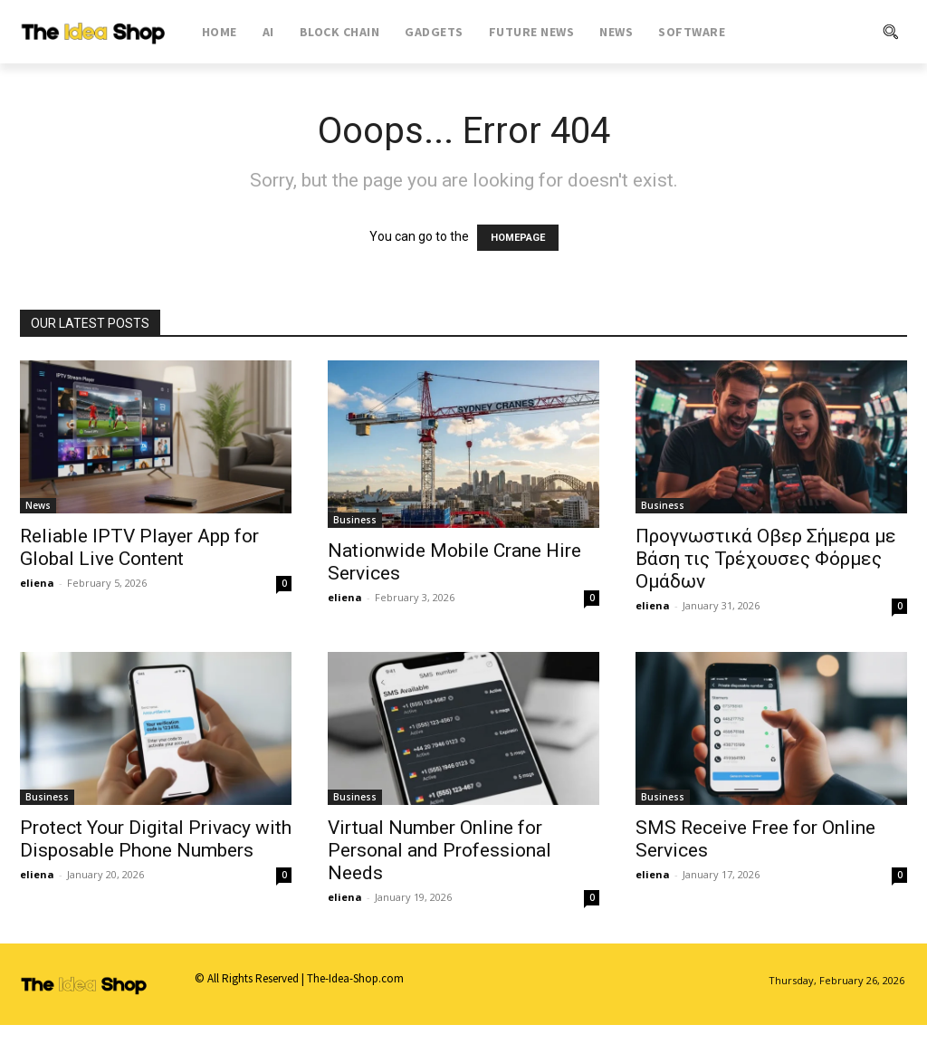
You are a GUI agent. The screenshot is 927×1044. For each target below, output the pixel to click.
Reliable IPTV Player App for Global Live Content (139, 547)
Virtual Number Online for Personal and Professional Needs (439, 850)
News (38, 505)
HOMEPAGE (518, 238)
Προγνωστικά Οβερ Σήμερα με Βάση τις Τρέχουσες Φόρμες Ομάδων (766, 558)
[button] (829, 32)
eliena (37, 582)
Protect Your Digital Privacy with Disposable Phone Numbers (155, 839)
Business (355, 519)
